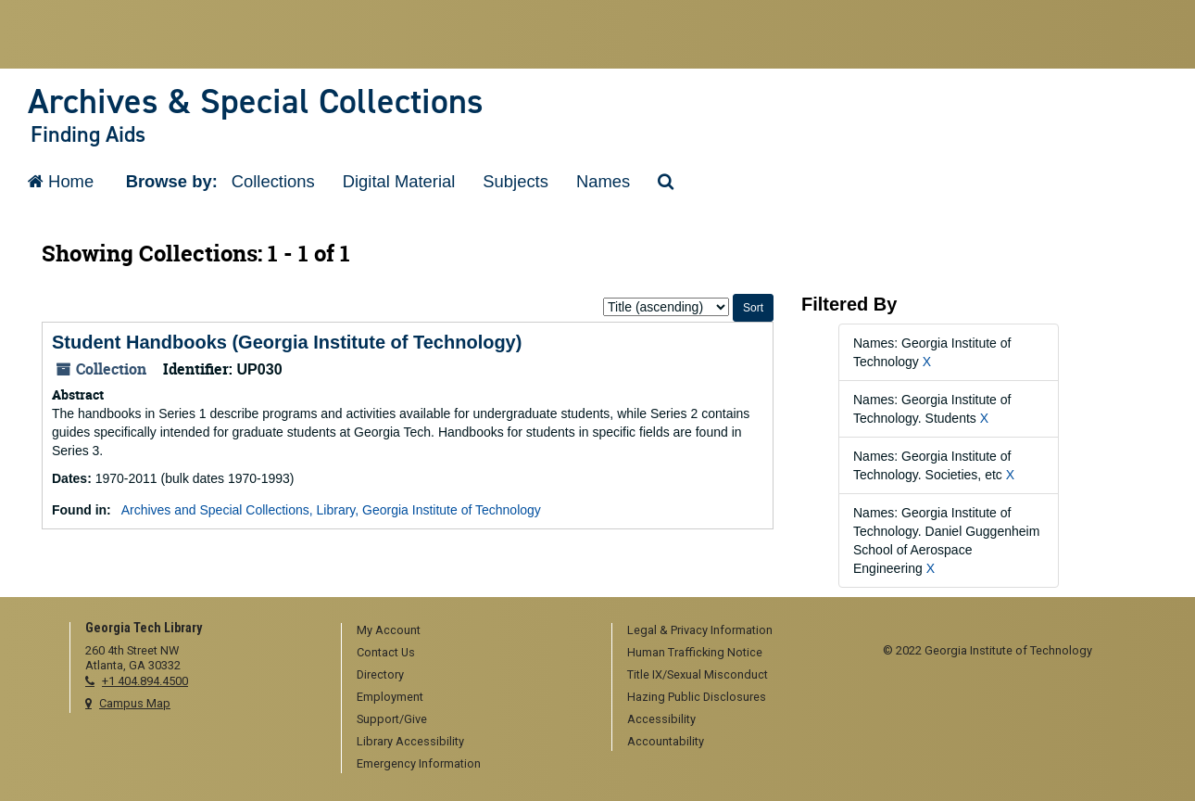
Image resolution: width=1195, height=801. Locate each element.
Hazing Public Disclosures (696, 697)
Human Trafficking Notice (694, 652)
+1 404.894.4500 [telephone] (145, 681)
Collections (273, 181)
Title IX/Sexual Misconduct (697, 674)
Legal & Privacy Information (700, 630)
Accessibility (661, 719)
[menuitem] (471, 631)
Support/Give (392, 719)
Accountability (665, 741)
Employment (390, 697)
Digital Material (399, 181)
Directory (380, 674)
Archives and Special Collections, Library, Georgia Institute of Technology (331, 509)
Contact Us (386, 652)
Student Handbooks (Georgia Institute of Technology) (287, 342)
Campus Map (134, 703)
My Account (389, 630)
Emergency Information (419, 763)
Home (61, 181)
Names (603, 181)
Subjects (515, 181)
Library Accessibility (410, 741)
